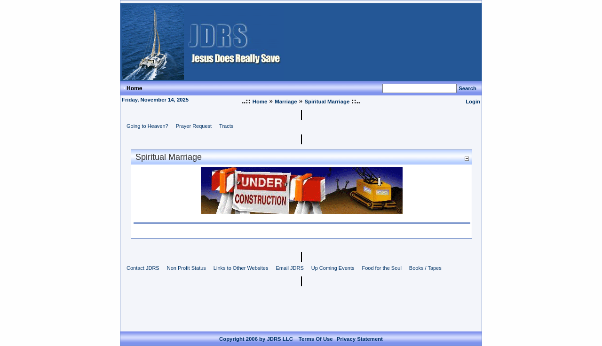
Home (260, 101)
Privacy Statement (360, 331)
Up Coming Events (333, 268)
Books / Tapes (425, 268)
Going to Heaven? (147, 126)
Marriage (286, 101)
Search (467, 88)
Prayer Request (194, 126)
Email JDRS (289, 268)
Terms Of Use (316, 331)
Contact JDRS (143, 268)
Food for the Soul (381, 268)
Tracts (226, 126)
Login (473, 101)
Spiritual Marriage (327, 101)
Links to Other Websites (241, 268)
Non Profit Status (186, 268)
